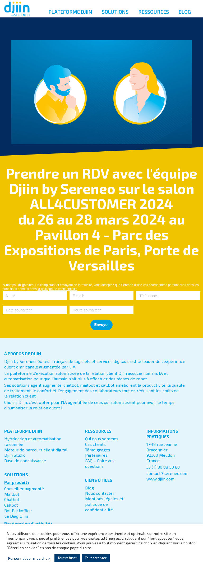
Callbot (11, 504)
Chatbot (11, 499)
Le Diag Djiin (16, 515)
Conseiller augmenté (24, 488)
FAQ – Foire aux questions (99, 463)
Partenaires (96, 454)
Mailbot (11, 494)
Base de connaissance (25, 460)
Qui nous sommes (101, 438)
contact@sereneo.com (167, 473)
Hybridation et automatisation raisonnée (32, 441)
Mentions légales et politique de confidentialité (104, 504)
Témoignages (97, 449)
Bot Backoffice (18, 510)
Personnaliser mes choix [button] (29, 558)
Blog (89, 487)
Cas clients (95, 444)
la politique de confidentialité (57, 289)
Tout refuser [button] (67, 558)
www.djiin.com (160, 478)
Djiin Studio (15, 454)
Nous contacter (99, 493)
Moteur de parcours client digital (35, 449)
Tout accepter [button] (96, 558)
